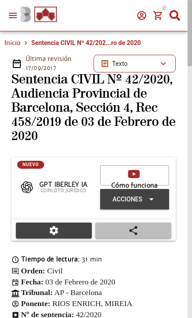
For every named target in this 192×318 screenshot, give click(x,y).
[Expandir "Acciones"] (134, 199)
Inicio (12, 43)
